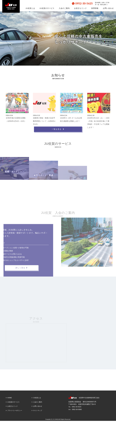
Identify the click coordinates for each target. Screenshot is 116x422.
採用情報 (94, 8)
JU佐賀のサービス (46, 8)
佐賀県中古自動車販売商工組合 (89, 399)
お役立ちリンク (80, 8)
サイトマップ (37, 411)
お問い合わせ (108, 8)
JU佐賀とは (30, 8)
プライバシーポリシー (14, 411)
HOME (9, 399)
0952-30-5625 (77, 408)
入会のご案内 (64, 8)
